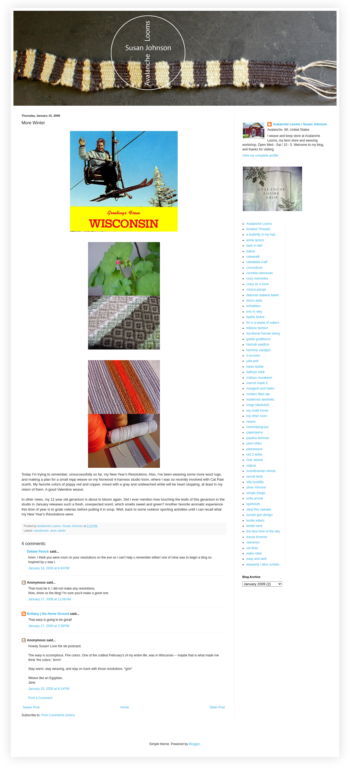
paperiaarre (254, 432)
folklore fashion (257, 328)
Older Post (217, 707)
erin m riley (254, 312)
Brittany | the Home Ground (48, 614)
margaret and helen (260, 388)
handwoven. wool (45, 530)
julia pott (252, 361)
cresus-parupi (256, 289)
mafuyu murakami (259, 378)
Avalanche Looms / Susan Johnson (300, 124)
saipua (251, 465)
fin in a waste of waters (262, 323)
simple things (255, 493)
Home (124, 707)
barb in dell (254, 245)
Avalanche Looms (259, 224)
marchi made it (257, 383)
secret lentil (254, 476)
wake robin (254, 553)
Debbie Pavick (38, 551)
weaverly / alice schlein (262, 564)
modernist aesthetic (260, 399)
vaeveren (253, 542)
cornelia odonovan (259, 273)
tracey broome (256, 537)
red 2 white (254, 454)
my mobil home (257, 410)
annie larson (255, 240)
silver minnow (256, 487)
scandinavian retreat (260, 471)
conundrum (254, 268)
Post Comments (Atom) (58, 715)
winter (62, 530)
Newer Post (31, 707)
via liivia (252, 548)
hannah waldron (257, 344)
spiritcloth (253, 504)
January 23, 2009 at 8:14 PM (48, 689)
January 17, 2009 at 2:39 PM (48, 626)
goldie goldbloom (258, 339)
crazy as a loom (257, 284)
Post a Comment (40, 698)
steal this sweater (258, 509)
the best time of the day (263, 531)
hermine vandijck (258, 350)
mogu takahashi (257, 405)
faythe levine (255, 317)
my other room (256, 416)
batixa (250, 251)
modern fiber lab (258, 394)
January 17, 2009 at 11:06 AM (49, 599)
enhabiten (253, 306)
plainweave (254, 449)
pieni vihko (254, 443)
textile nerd (254, 526)
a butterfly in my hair (260, 234)
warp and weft (256, 559)
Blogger (194, 744)
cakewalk (253, 257)
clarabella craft (256, 262)
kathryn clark (255, 372)
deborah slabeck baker (262, 295)
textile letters (255, 520)
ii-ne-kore (253, 355)
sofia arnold (254, 498)
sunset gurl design (259, 515)
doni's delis (254, 300)
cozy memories (257, 278)
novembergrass (257, 427)
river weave (254, 460)
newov (251, 421)
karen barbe (255, 366)
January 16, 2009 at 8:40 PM (48, 568)
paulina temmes (257, 438)
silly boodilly (255, 482)
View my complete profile (260, 155)
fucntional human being (263, 333)
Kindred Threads (258, 229)
